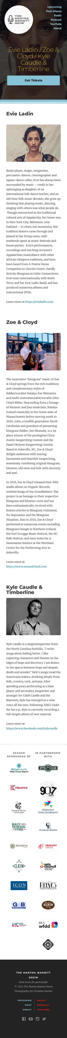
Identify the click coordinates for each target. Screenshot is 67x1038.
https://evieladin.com (39, 301)
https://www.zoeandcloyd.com (26, 566)
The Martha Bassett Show (18, 19)
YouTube (56, 24)
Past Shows (54, 11)
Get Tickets (33, 80)
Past (28, 1005)
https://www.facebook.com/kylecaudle (32, 728)
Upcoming (54, 7)
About (57, 28)
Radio (58, 15)
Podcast (56, 19)
